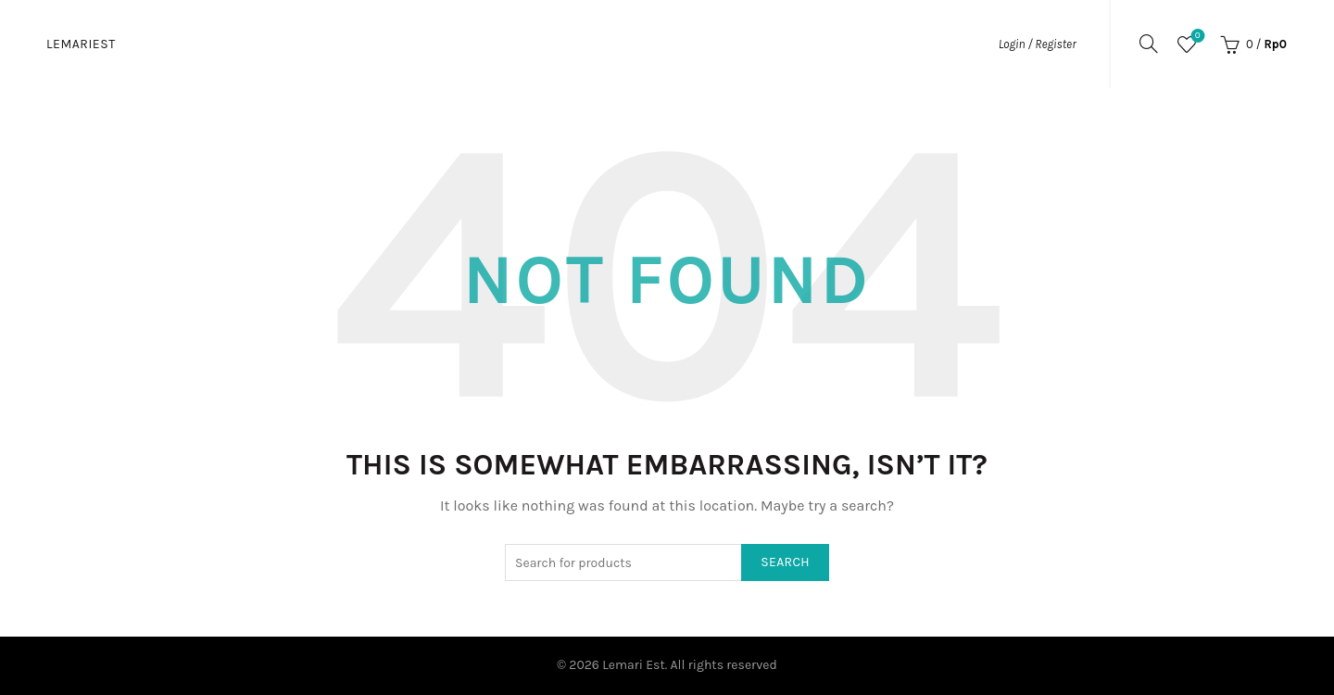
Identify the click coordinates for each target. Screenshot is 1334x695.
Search (785, 562)
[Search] (1149, 43)
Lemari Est (633, 665)
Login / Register (1037, 44)
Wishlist (1195, 37)
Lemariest (81, 44)
